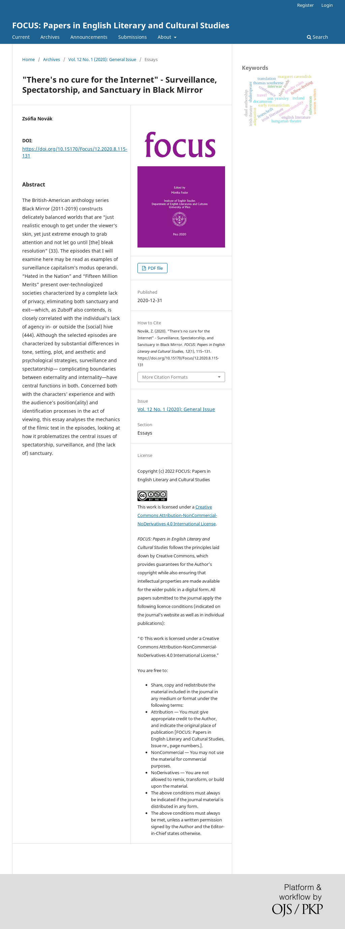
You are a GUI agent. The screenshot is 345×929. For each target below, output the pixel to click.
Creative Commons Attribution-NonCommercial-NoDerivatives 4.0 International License (177, 515)
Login (327, 5)
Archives (50, 37)
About (165, 37)
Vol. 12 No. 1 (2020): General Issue (102, 59)
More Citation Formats (165, 377)
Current (21, 37)
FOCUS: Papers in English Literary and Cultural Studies (120, 25)
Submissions (132, 37)
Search (317, 37)
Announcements (88, 37)
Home (28, 59)
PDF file (155, 268)
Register (305, 5)
